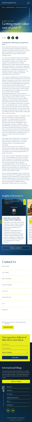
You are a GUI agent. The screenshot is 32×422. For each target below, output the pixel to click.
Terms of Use (19, 419)
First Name (5, 266)
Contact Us (10, 405)
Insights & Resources (10, 7)
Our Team (9, 394)
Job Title (5, 291)
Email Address (7, 278)
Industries (9, 390)
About (8, 401)
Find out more (16, 381)
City (3, 303)
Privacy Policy (12, 419)
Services (9, 386)
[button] (30, 222)
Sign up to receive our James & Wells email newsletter (14, 322)
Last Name (5, 272)
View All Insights (16, 248)
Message (5, 309)
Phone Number (7, 285)
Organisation (6, 297)
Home (3, 7)
